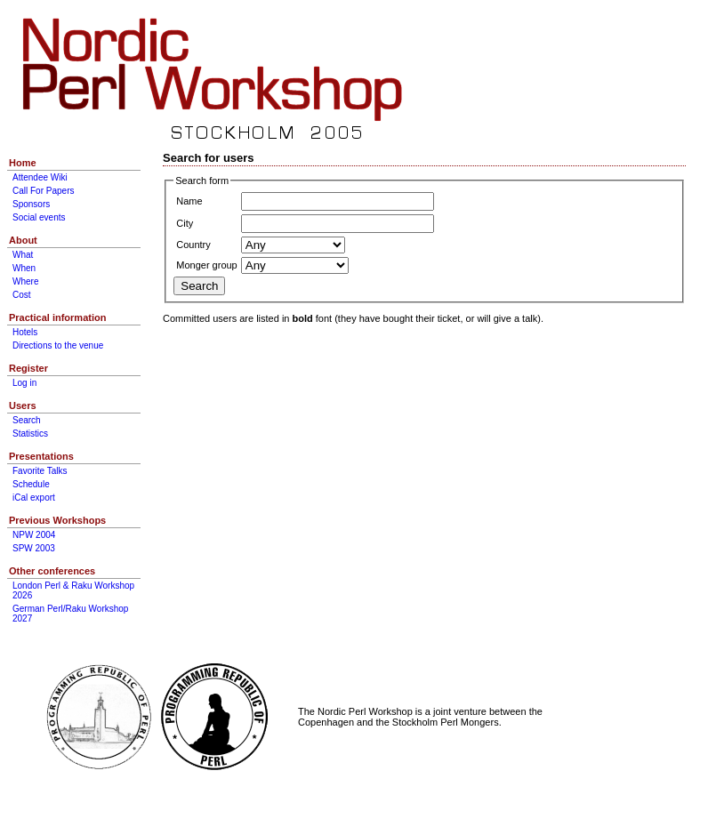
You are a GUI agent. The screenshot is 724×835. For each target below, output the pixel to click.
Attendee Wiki (40, 177)
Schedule (31, 484)
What (22, 255)
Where (25, 281)
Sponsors (31, 204)
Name (189, 201)
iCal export (33, 497)
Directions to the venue (57, 345)
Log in (24, 383)
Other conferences (52, 571)
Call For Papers (43, 191)
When (24, 268)
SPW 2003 (33, 548)
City (184, 223)
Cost (21, 295)
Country (193, 244)
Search (26, 420)
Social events (38, 217)
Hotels (24, 332)
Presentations (41, 456)
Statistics (30, 433)
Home (22, 162)
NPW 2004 (33, 535)
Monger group (206, 265)
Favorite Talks (40, 471)
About (23, 240)
